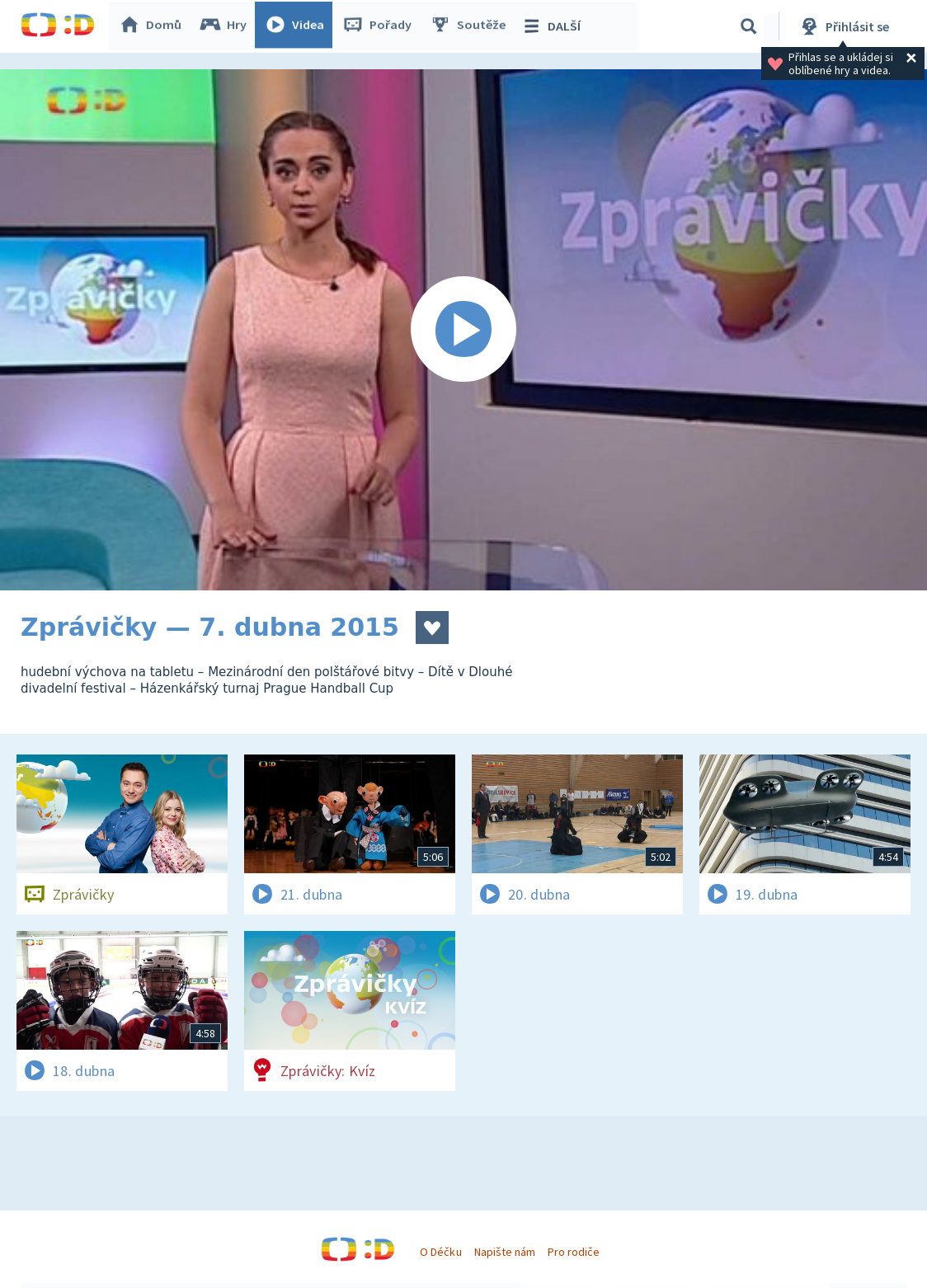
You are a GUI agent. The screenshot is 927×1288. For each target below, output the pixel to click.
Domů (153, 26)
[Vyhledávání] (749, 26)
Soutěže (471, 26)
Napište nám (504, 1251)
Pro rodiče (574, 1251)
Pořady (380, 26)
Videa (297, 26)
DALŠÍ (554, 26)
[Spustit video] (463, 329)
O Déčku (440, 1251)
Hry (226, 26)
